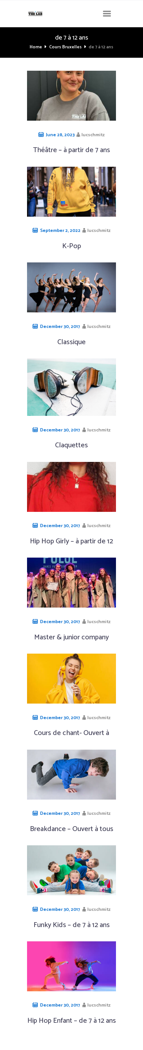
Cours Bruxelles (65, 47)
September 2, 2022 (60, 231)
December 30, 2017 (60, 327)
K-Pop (71, 246)
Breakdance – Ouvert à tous (71, 829)
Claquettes (71, 445)
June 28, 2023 (60, 135)
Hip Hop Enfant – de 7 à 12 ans (71, 1021)
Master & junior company (71, 637)
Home (36, 47)
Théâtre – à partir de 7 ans (71, 150)
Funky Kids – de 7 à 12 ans (72, 925)
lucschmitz (93, 135)
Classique (71, 342)
